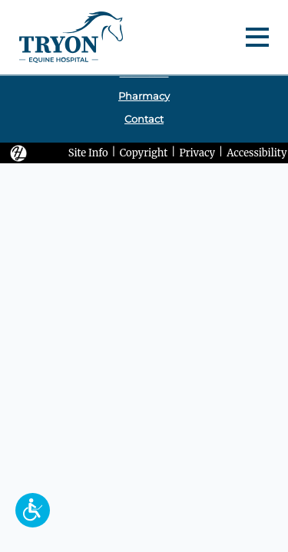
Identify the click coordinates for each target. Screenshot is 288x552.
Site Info (88, 152)
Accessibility (256, 152)
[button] (32, 510)
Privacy (197, 152)
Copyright (144, 152)
